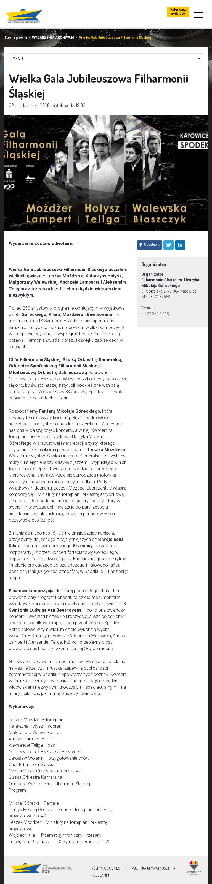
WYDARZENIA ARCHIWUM (53, 38)
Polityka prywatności (150, 868)
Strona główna (15, 38)
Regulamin (100, 875)
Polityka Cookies (105, 868)
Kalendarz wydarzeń (178, 11)
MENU (17, 58)
